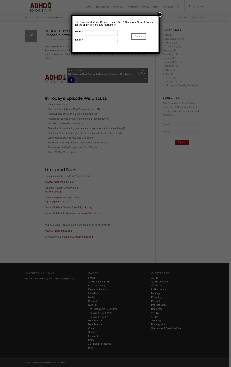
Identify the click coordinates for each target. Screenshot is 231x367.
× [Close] (160, 14)
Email (79, 40)
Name (79, 31)
